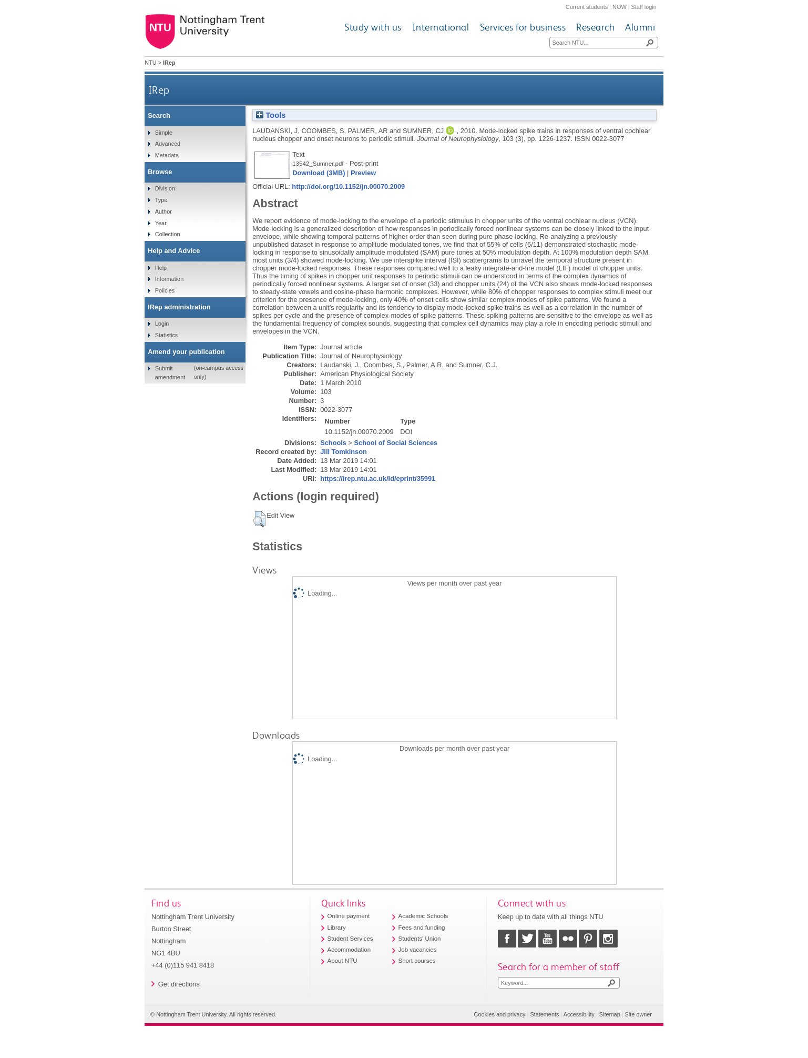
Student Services (350, 938)
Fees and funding (421, 927)
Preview (363, 173)
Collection (167, 234)
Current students (587, 7)
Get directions (179, 984)
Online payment (349, 916)
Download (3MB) (318, 173)
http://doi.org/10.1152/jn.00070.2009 (348, 186)
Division (165, 188)
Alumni (640, 27)
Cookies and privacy (500, 1014)
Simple (163, 132)
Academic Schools (423, 916)
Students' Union (419, 938)
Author (163, 211)
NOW (619, 7)
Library (337, 927)
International (440, 27)
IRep (159, 89)
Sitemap (609, 1014)
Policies (165, 290)
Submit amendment (170, 372)
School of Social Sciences (396, 443)
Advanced (167, 143)
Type (161, 200)
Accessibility (579, 1014)
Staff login (644, 7)
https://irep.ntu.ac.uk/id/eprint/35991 (377, 478)
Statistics (166, 335)
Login (162, 323)
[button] (259, 519)
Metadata (167, 155)
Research (595, 27)
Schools (333, 443)
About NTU (342, 961)
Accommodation (349, 949)
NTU (150, 62)
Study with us (373, 27)
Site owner (638, 1014)
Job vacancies (417, 949)
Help (161, 268)
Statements (544, 1014)
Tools (270, 115)
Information (169, 279)
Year (161, 223)
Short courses (417, 961)
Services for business (523, 27)
